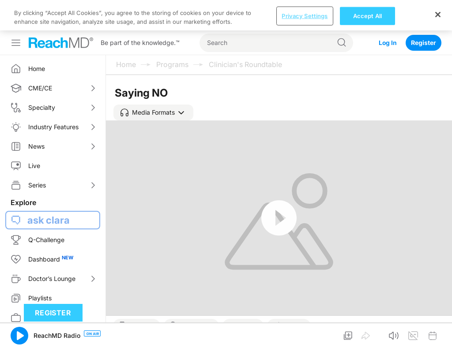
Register (423, 42)
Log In (387, 42)
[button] (153, 112)
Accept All (367, 15)
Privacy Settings (305, 15)
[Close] (438, 14)
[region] (226, 15)
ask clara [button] (48, 220)
